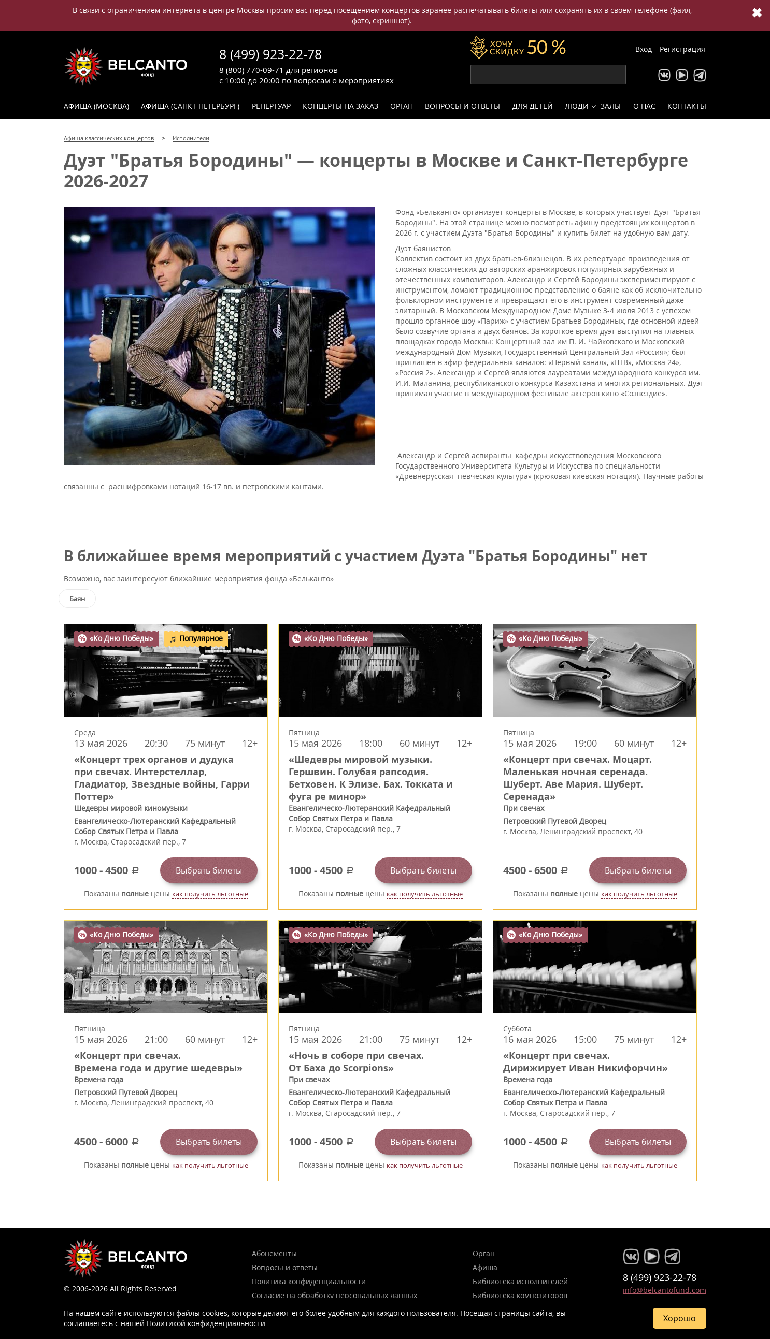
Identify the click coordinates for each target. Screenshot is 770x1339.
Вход (643, 49)
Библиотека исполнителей (520, 1281)
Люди (577, 106)
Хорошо (679, 1318)
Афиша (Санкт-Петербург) (190, 106)
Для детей (532, 106)
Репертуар (271, 106)
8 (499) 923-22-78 (270, 54)
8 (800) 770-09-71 (251, 70)
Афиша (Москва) (96, 106)
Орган (401, 106)
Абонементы (274, 1253)
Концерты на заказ (340, 106)
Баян (77, 598)
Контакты (686, 106)
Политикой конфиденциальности (206, 1323)
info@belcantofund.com (664, 1290)
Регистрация (682, 49)
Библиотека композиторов (520, 1295)
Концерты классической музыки (126, 66)
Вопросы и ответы (462, 106)
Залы (611, 106)
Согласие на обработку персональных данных (334, 1295)
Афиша (485, 1267)
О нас (644, 106)
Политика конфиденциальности (309, 1281)
